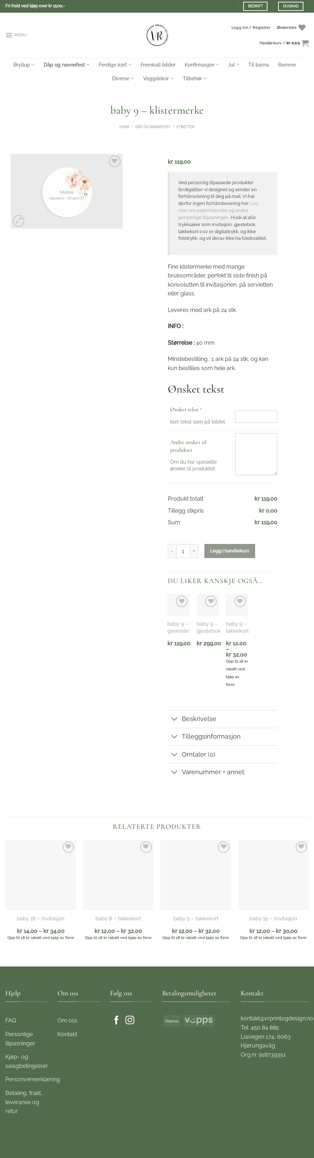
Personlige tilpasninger (20, 1039)
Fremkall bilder (158, 65)
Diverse (123, 78)
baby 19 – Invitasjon (273, 918)
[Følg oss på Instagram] (129, 1021)
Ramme (287, 65)
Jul (233, 64)
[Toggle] (174, 719)
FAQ (10, 1020)
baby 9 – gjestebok (209, 627)
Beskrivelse (192, 719)
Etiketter (186, 127)
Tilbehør (195, 78)
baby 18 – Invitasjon (40, 918)
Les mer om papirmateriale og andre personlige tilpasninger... (218, 210)
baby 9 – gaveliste (178, 627)
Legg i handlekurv (229, 550)
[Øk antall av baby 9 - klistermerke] (194, 551)
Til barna (258, 65)
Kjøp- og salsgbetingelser (26, 1061)
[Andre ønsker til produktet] (256, 454)
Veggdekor (158, 78)
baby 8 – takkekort (118, 918)
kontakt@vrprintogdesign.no (277, 1018)
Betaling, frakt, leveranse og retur (23, 1102)
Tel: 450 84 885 (260, 1027)
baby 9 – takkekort (237, 627)
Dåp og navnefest (67, 64)
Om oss (67, 1020)
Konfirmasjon (202, 64)
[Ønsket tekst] (256, 417)
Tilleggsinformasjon (204, 737)
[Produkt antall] (183, 551)
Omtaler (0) (191, 755)
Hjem (124, 127)
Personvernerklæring (32, 1079)
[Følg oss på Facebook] (116, 1021)
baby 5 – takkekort (195, 918)
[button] (16, 35)
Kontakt (67, 1034)
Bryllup (24, 64)
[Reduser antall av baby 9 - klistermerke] (172, 551)
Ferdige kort (115, 64)
